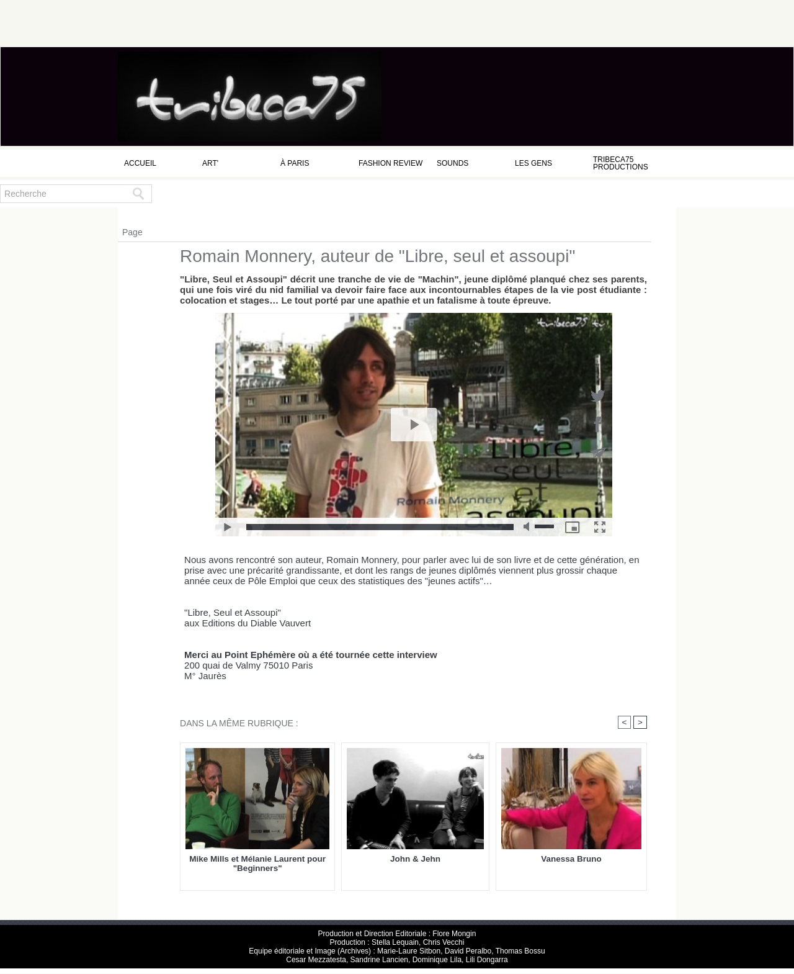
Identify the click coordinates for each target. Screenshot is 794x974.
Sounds (452, 163)
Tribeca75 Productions (620, 163)
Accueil (140, 163)
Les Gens (533, 163)
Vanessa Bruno (571, 859)
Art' (210, 163)
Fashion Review (390, 163)
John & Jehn (415, 859)
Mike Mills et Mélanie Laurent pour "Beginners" (257, 864)
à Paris (294, 163)
